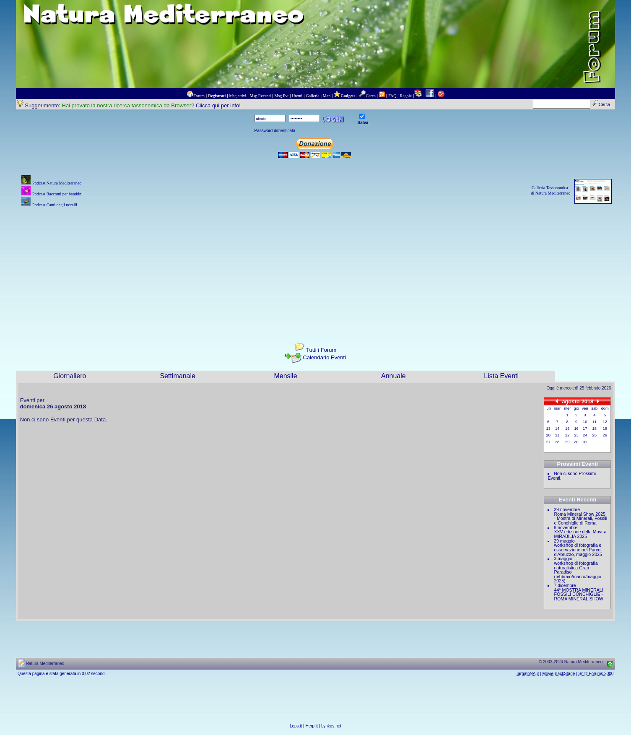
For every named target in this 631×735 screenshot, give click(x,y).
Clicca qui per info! (218, 105)
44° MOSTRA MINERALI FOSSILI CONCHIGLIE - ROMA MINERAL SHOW (578, 594)
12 (605, 422)
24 (585, 435)
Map (326, 95)
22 (567, 435)
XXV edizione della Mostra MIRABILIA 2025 (580, 534)
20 (548, 435)
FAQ (392, 95)
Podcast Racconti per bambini (57, 194)
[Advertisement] (315, 268)
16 (576, 428)
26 (605, 435)
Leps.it (296, 726)
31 (585, 442)
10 (585, 422)
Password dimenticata (275, 130)
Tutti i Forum (321, 350)
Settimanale (177, 375)
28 (557, 442)
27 (548, 442)
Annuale (393, 375)
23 (576, 435)
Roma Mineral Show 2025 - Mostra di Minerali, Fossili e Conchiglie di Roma (580, 518)
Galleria (312, 95)
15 (567, 428)
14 (557, 428)
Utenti (297, 95)
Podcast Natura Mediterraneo (56, 183)
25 (594, 435)
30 (576, 442)
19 (605, 428)
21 (557, 435)
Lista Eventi (501, 375)
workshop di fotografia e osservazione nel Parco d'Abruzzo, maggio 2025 (578, 549)
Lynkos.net (331, 726)
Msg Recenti (260, 95)
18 (594, 428)
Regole (406, 95)
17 (585, 428)
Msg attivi (238, 95)
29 (567, 442)
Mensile (285, 375)
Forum (199, 95)
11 (594, 422)
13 (548, 428)
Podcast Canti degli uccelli (54, 205)
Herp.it (312, 726)
